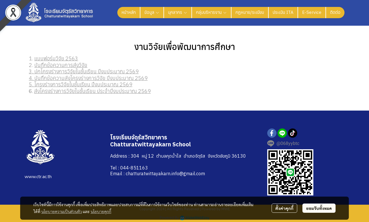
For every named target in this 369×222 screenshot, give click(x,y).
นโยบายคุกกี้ (101, 211)
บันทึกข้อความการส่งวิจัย (60, 65)
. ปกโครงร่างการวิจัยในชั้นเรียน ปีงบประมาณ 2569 (85, 71)
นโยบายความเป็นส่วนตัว (61, 211)
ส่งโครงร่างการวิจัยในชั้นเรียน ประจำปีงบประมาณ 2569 (92, 91)
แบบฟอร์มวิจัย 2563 (56, 58)
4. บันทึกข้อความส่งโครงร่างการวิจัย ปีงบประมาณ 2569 (88, 78)
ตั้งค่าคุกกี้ (284, 208)
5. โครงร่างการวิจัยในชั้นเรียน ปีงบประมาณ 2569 (80, 84)
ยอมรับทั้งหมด (319, 208)
